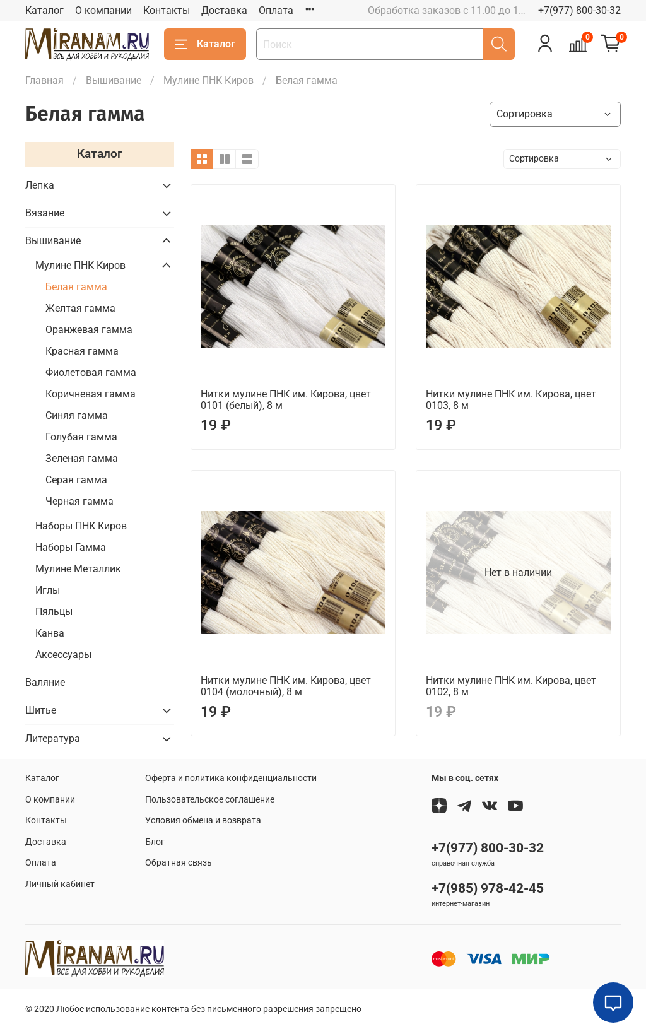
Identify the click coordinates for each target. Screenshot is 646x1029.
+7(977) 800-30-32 (579, 10)
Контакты (166, 10)
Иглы (47, 590)
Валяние (45, 682)
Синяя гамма (76, 415)
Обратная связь (178, 862)
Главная (44, 80)
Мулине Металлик (78, 569)
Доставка (224, 10)
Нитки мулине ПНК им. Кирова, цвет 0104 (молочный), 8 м (286, 686)
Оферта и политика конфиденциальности (231, 778)
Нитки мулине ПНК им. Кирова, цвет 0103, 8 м (511, 399)
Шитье (40, 710)
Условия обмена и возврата (203, 820)
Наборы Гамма (70, 547)
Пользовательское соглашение (209, 799)
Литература (52, 738)
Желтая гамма (80, 308)
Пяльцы (54, 612)
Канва (49, 633)
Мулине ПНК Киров (208, 80)
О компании (103, 10)
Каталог (44, 10)
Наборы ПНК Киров (81, 526)
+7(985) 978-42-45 (488, 888)
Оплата (276, 10)
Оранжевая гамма (88, 330)
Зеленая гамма (81, 458)
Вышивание (113, 80)
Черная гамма (79, 501)
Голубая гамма (81, 437)
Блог (155, 842)
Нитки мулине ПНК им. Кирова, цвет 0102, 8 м (511, 686)
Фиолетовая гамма (90, 373)
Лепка (39, 185)
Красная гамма (82, 351)
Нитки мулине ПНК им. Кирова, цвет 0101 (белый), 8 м (286, 399)
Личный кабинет (60, 884)
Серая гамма (76, 480)
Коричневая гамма (90, 394)
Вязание (44, 213)
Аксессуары (63, 655)
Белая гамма (76, 287)
